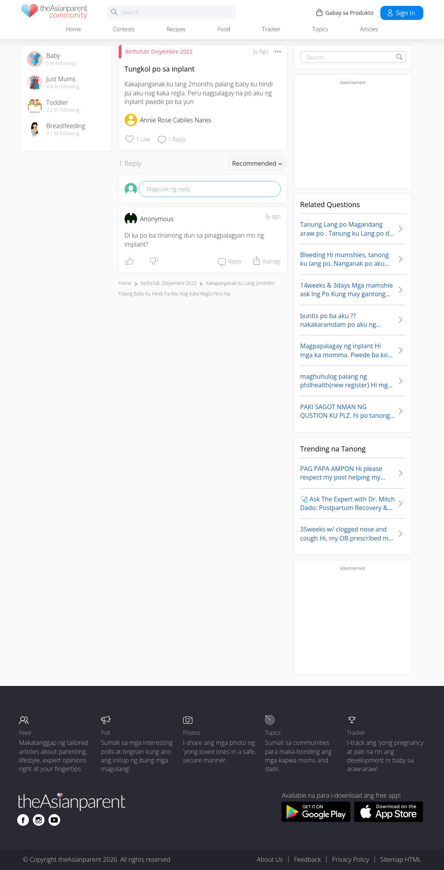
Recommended (257, 163)
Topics (320, 29)
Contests (123, 29)
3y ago (273, 216)
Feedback (307, 859)
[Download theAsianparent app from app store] (388, 819)
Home (73, 29)
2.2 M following (63, 110)
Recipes (176, 29)
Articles (369, 29)
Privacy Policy (350, 859)
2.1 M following (63, 134)
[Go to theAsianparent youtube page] (54, 820)
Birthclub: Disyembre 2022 (159, 51)
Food (224, 29)
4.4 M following (63, 87)
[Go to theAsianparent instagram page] (39, 820)
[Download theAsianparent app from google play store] (315, 819)
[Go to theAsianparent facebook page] (23, 820)
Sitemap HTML (400, 859)
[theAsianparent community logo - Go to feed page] (54, 12)
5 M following (61, 63)
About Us (270, 859)
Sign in (400, 13)
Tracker (271, 29)
